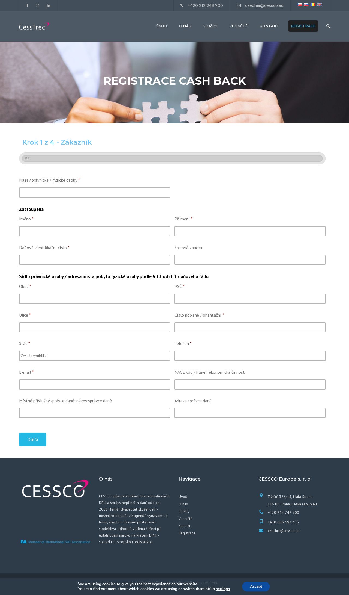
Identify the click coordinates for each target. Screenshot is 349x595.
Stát (24, 344)
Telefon (183, 344)
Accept (256, 586)
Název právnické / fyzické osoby (49, 180)
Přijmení (183, 219)
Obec (25, 287)
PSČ (179, 287)
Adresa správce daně (193, 401)
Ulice (25, 315)
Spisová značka (188, 248)
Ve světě (238, 26)
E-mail (26, 372)
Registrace (303, 26)
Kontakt (269, 26)
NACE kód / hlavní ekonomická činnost (209, 372)
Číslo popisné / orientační (199, 315)
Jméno (26, 219)
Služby (210, 26)
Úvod (161, 26)
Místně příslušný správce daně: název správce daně (65, 401)
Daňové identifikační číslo (44, 248)
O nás (185, 26)
